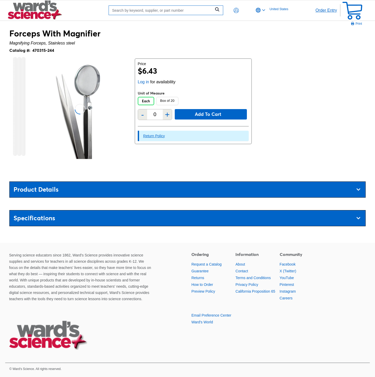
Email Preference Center (211, 315)
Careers (286, 298)
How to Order (202, 284)
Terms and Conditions (253, 278)
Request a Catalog (206, 264)
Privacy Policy (246, 284)
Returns (197, 278)
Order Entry (326, 10)
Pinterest (287, 284)
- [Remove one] (142, 114)
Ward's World (202, 322)
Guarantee (200, 271)
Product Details (187, 189)
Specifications (187, 218)
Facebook (288, 264)
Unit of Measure (151, 93)
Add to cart (208, 114)
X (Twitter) (288, 271)
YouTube (287, 278)
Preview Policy (203, 291)
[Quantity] (155, 114)
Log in (143, 82)
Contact (241, 271)
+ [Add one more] (167, 114)
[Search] (161, 10)
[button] (236, 10)
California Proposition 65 (255, 291)
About (240, 264)
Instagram (288, 291)
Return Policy (154, 136)
